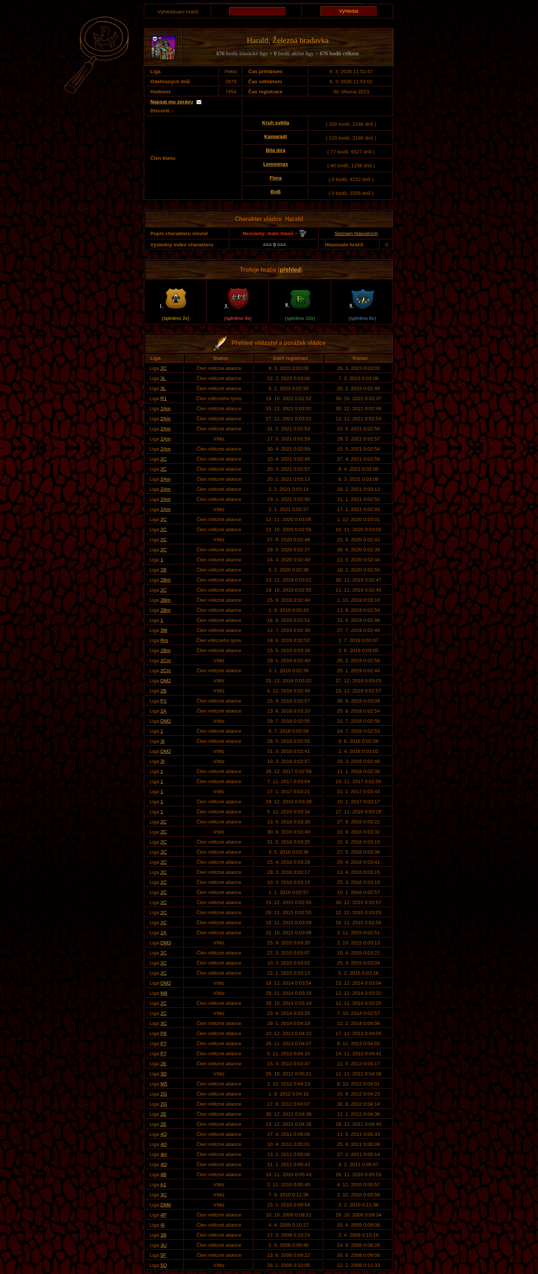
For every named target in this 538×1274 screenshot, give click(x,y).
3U (163, 1245)
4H (163, 1154)
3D (163, 1074)
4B (163, 1174)
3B (163, 1235)
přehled (290, 270)
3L (163, 378)
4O (163, 1164)
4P (163, 1215)
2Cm (165, 660)
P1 (163, 701)
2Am (165, 408)
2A (163, 711)
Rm (164, 640)
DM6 (165, 1205)
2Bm (165, 580)
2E (163, 1063)
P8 (163, 1033)
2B (163, 570)
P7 (163, 1043)
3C (163, 1023)
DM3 (165, 943)
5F (163, 1255)
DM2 (165, 680)
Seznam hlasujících (356, 233)
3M (163, 630)
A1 (163, 1184)
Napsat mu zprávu (171, 102)
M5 (163, 1084)
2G (163, 1094)
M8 (163, 993)
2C (163, 368)
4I (162, 1225)
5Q (163, 1265)
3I (162, 741)
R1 (163, 398)
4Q (163, 1134)
